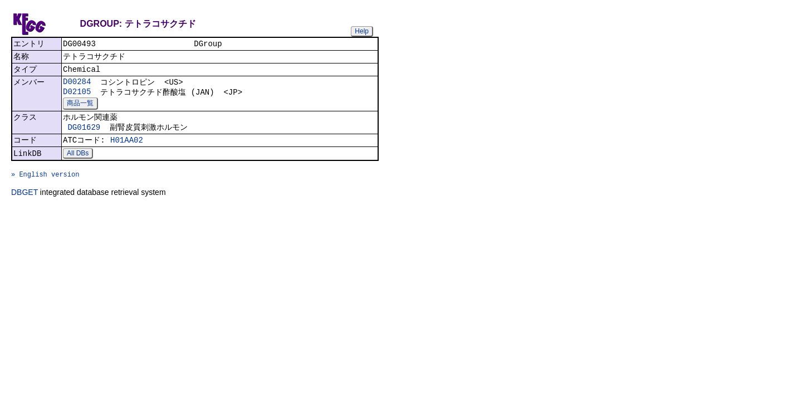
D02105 (77, 97)
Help (362, 31)
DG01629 (83, 135)
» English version (45, 188)
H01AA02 (126, 149)
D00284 (77, 86)
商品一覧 (80, 109)
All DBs (78, 164)
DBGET (24, 208)
